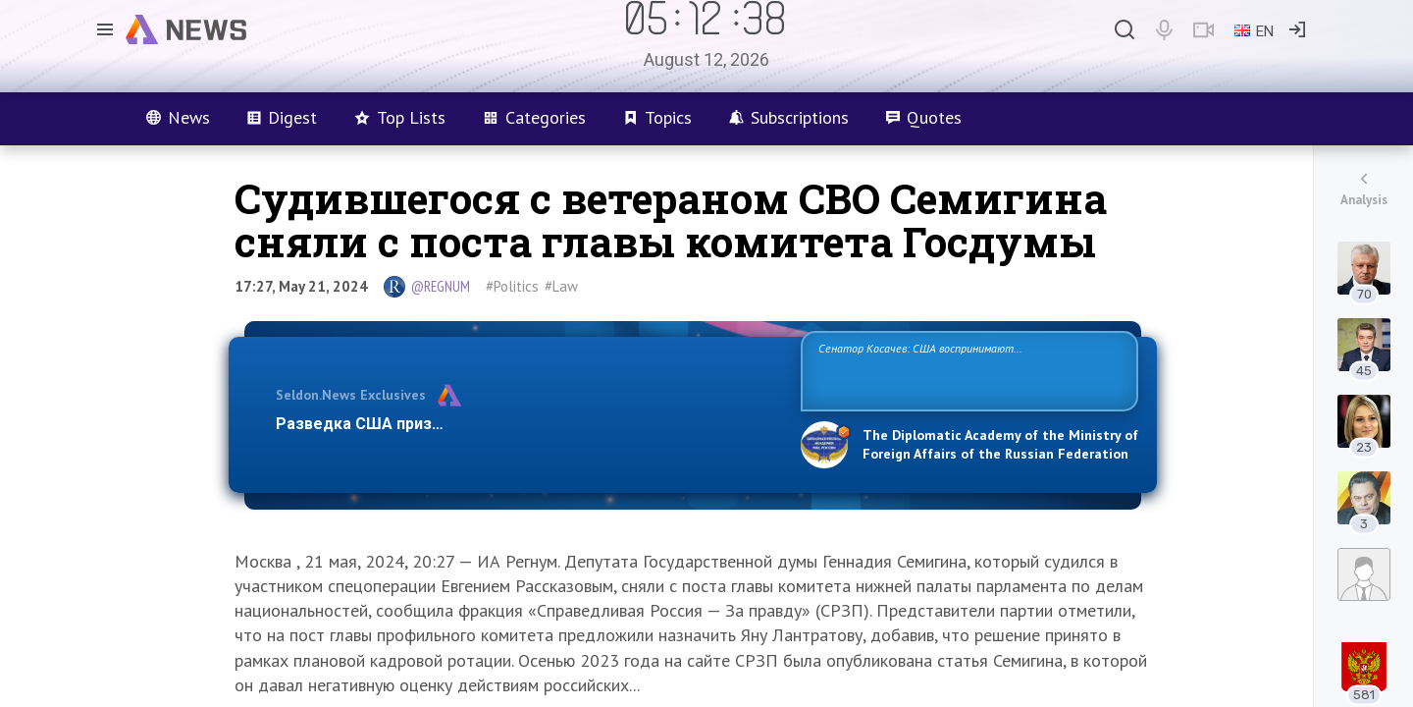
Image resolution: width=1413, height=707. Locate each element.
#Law (561, 286)
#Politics (512, 286)
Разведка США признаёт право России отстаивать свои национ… (528, 423)
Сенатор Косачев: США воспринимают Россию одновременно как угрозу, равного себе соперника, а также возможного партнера (966, 370)
